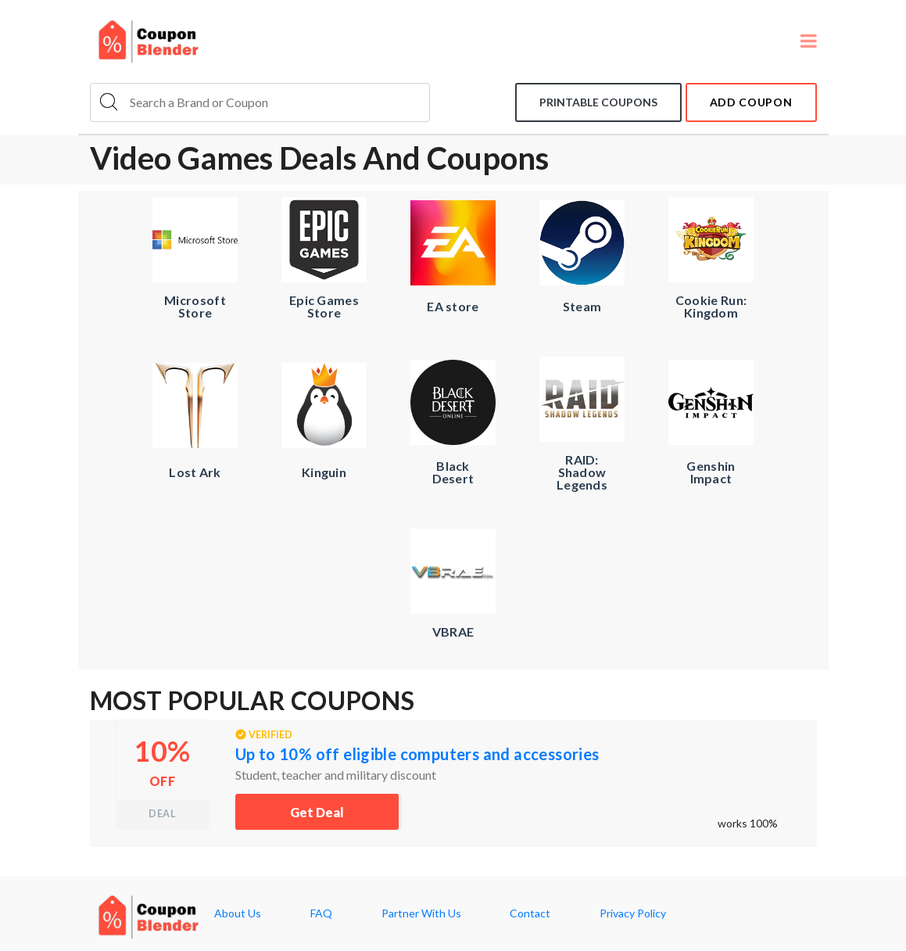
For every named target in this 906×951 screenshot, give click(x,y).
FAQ (321, 913)
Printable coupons (598, 102)
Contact (530, 913)
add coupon (751, 102)
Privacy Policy (633, 913)
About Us (237, 913)
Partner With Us (421, 913)
